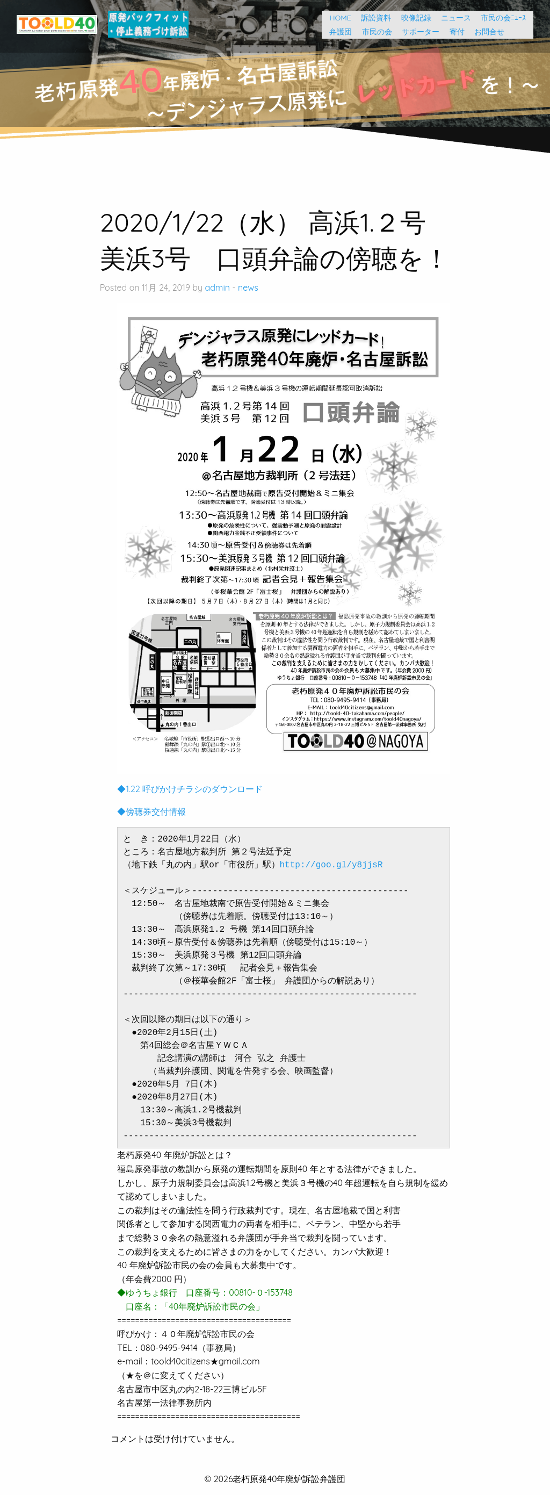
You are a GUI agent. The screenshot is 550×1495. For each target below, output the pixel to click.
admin (217, 287)
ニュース (452, 18)
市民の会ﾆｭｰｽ (503, 18)
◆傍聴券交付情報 (151, 811)
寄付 (453, 32)
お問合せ (485, 32)
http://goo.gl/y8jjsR (331, 865)
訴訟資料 (372, 18)
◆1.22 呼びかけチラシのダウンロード (190, 789)
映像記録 (412, 18)
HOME (336, 18)
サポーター (416, 32)
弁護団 (337, 32)
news (248, 287)
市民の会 (373, 32)
